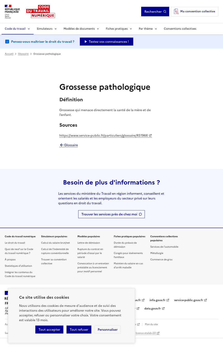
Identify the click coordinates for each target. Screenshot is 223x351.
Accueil (9, 54)
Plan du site (151, 324)
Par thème (146, 29)
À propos (10, 259)
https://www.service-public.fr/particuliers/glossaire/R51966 (103, 135)
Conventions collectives (180, 29)
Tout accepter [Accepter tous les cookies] (49, 329)
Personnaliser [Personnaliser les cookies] (108, 329)
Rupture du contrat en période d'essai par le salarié (90, 253)
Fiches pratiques (117, 29)
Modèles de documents (79, 29)
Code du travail (15, 29)
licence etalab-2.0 (146, 333)
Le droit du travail (15, 243)
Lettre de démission (88, 243)
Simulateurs (44, 29)
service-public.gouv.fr (188, 300)
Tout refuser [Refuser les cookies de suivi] (79, 329)
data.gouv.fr (152, 308)
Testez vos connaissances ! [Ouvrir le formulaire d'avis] (109, 41)
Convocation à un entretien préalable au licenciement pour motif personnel (93, 267)
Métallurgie (156, 253)
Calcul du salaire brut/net (55, 243)
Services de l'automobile (164, 247)
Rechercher (153, 11)
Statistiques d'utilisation (18, 266)
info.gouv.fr (157, 300)
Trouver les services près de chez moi (109, 214)
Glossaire (23, 54)
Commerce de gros (161, 259)
